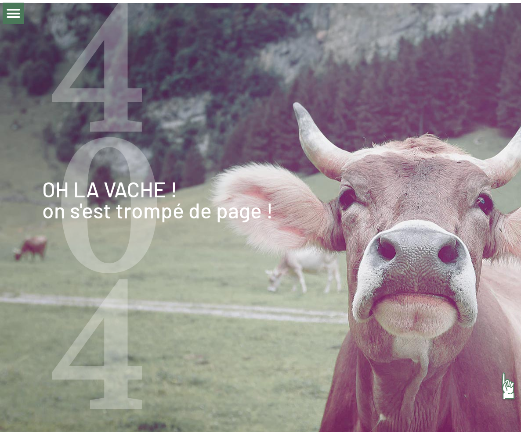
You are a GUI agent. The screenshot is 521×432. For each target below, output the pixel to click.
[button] (14, 14)
